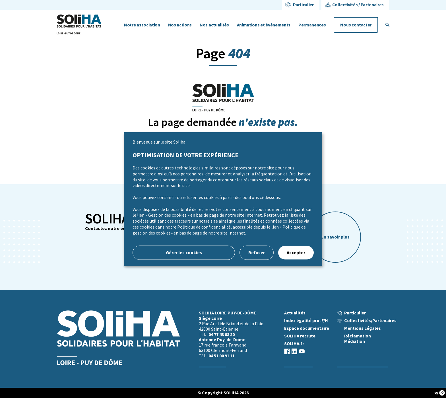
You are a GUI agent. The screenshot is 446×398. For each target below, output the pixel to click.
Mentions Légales (362, 328)
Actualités (294, 313)
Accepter (296, 252)
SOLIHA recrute (299, 336)
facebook (287, 351)
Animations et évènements (263, 25)
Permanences (312, 25)
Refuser (256, 252)
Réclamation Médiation (357, 338)
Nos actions (180, 25)
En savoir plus (335, 237)
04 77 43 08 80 (221, 334)
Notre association (142, 25)
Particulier (303, 5)
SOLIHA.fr (294, 344)
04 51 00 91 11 (221, 356)
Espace (306, 328)
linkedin (294, 351)
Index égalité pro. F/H (306, 321)
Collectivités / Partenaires (358, 5)
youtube (302, 351)
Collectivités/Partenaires (370, 321)
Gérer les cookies (184, 252)
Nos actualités (214, 25)
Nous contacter (355, 25)
